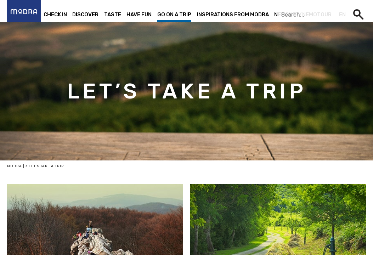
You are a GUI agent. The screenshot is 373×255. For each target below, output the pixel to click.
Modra (14, 166)
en (342, 14)
